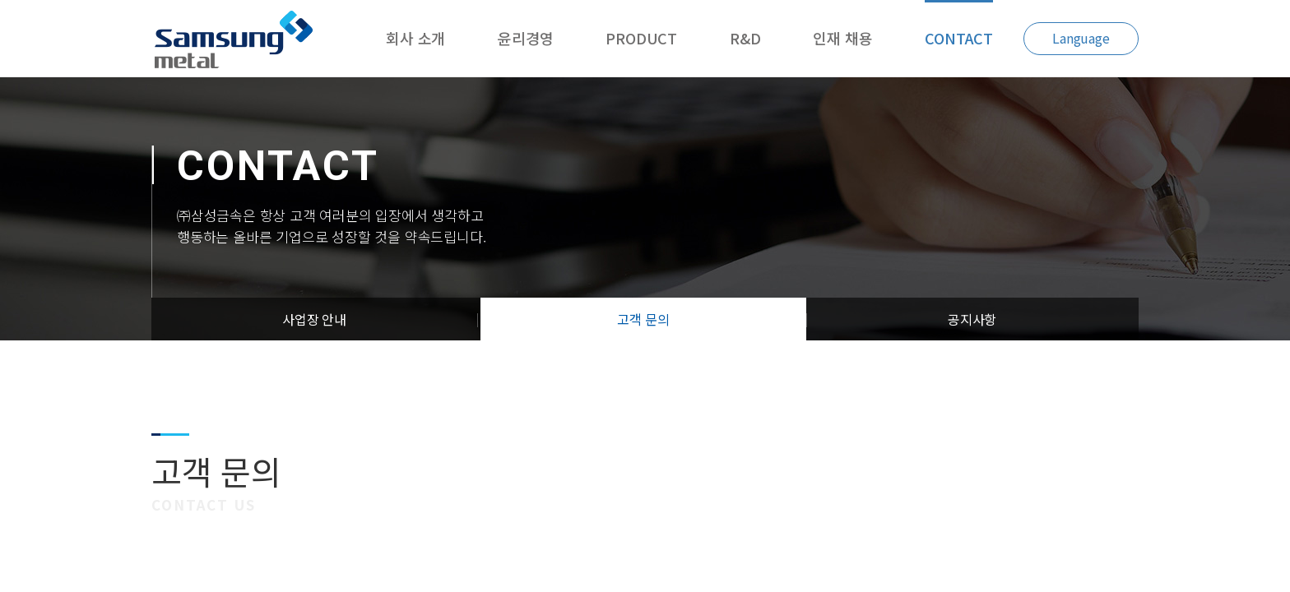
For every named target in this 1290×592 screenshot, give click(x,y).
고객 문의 (643, 319)
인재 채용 (842, 38)
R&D (745, 38)
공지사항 (972, 319)
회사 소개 (415, 38)
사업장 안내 (314, 319)
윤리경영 (525, 38)
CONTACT (959, 38)
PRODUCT (641, 38)
